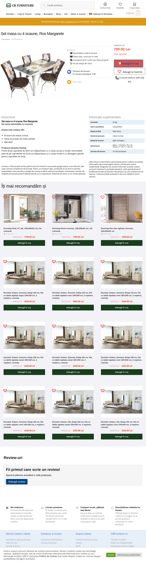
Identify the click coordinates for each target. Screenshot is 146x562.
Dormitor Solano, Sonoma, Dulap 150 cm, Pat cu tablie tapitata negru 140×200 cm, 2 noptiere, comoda (23, 299)
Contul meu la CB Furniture (52, 544)
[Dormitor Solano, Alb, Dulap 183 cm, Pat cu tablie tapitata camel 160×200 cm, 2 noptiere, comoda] (73, 405)
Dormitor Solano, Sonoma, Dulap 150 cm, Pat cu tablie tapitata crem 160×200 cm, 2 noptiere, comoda (121, 364)
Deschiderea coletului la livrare (18, 544)
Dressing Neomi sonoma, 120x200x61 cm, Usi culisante (72, 233)
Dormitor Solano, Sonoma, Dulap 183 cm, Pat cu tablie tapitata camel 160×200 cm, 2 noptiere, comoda (72, 364)
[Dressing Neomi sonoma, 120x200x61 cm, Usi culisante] (73, 212)
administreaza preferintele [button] (128, 555)
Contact (79, 547)
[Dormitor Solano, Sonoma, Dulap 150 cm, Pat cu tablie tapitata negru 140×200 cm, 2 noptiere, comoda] (24, 276)
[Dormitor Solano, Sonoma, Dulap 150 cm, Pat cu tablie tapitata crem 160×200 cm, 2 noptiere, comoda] (121, 341)
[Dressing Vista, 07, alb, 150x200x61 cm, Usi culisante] (24, 212)
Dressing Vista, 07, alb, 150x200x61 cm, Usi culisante (23, 233)
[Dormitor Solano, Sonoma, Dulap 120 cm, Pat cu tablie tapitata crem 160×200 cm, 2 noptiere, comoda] (121, 277)
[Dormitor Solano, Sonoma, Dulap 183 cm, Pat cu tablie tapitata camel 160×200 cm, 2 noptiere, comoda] (73, 341)
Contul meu (105, 5)
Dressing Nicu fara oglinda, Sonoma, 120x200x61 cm (117, 233)
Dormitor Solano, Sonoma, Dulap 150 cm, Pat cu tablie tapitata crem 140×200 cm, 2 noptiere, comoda (24, 428)
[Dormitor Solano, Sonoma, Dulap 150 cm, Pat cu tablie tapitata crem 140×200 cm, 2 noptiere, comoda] (24, 405)
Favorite (120, 5)
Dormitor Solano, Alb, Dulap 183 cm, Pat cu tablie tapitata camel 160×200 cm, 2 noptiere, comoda (71, 428)
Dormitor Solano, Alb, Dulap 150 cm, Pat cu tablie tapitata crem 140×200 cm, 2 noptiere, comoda (120, 428)
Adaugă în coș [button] (24, 247)
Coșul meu (135, 5)
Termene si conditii (118, 544)
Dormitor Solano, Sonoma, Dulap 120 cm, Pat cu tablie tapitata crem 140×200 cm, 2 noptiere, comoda (72, 299)
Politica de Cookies (48, 556)
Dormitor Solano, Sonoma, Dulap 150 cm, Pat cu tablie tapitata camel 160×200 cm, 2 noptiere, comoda (23, 364)
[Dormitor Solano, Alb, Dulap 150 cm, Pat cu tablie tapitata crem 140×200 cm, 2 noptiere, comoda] (121, 406)
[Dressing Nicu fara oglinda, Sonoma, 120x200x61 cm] (121, 212)
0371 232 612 (68, 25)
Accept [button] (111, 555)
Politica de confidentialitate (121, 547)
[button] (128, 67)
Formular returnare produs (86, 544)
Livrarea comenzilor (49, 547)
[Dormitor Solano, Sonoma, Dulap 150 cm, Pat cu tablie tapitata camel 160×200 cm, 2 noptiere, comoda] (24, 341)
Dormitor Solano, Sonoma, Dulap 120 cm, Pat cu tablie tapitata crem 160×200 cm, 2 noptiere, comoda (121, 299)
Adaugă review (16, 485)
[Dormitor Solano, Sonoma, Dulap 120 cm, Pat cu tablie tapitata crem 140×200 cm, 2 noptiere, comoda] (73, 276)
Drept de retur (11, 547)
